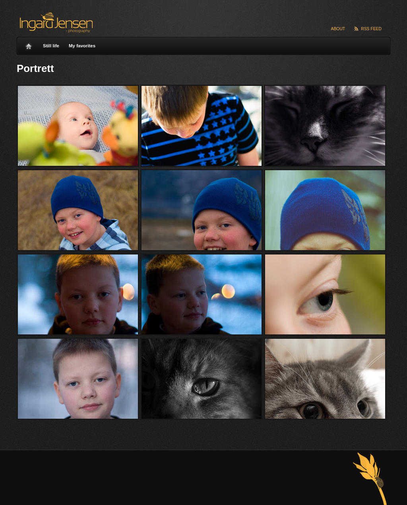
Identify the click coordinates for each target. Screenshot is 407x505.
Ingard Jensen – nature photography (55, 22)
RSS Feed (371, 29)
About (338, 29)
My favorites (82, 45)
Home (29, 44)
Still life (51, 45)
